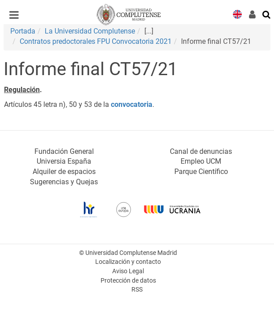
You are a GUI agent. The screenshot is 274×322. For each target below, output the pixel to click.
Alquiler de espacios (64, 171)
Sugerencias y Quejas (64, 182)
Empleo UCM (201, 161)
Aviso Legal (128, 271)
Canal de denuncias (201, 151)
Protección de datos (128, 280)
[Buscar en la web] (267, 13)
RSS (137, 289)
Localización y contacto (128, 262)
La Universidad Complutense (90, 31)
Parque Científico (201, 171)
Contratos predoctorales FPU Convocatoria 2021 (96, 41)
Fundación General (64, 151)
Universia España (64, 161)
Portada (22, 31)
